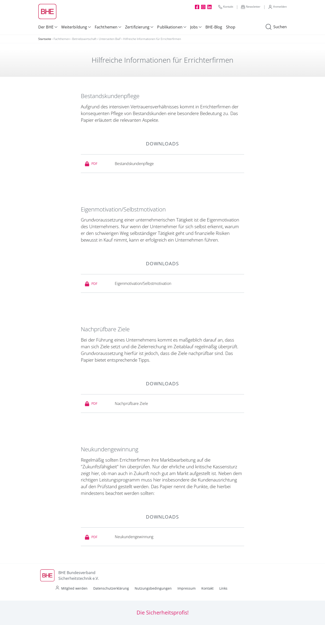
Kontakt (225, 7)
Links (223, 588)
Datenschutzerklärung (111, 588)
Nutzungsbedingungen (153, 588)
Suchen (276, 27)
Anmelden (277, 7)
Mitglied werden (74, 588)
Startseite (44, 39)
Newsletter (250, 7)
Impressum (186, 588)
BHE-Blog (213, 27)
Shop (230, 27)
